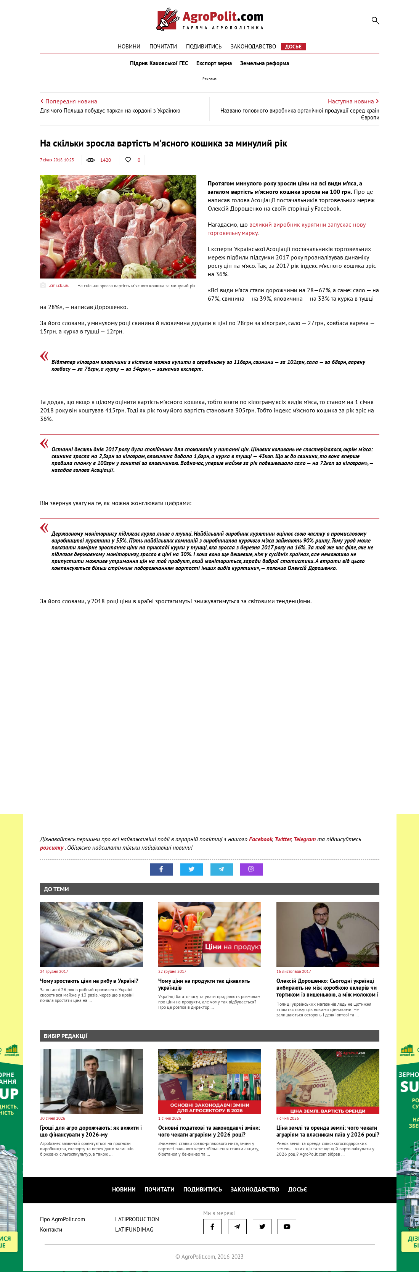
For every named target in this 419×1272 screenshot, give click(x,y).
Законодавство (253, 46)
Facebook (260, 840)
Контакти (51, 1230)
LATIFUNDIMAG (134, 1230)
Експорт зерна (214, 64)
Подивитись (204, 46)
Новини (129, 46)
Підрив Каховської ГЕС (158, 64)
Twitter (283, 840)
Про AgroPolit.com (62, 1220)
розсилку (52, 849)
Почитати (163, 46)
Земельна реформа (265, 64)
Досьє (293, 46)
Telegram (305, 840)
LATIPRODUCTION (137, 1220)
